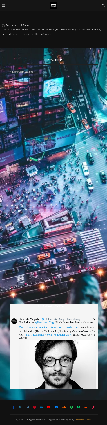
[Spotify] (71, 407)
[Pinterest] (34, 407)
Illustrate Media (83, 419)
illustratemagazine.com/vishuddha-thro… (49, 334)
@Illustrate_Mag (55, 319)
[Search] (103, 5)
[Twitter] (20, 407)
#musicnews (71, 327)
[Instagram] (27, 407)
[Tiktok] (93, 407)
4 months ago (73, 319)
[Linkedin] (41, 407)
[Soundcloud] (64, 407)
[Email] (56, 407)
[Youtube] (48, 407)
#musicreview (28, 327)
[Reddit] (85, 407)
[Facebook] (13, 407)
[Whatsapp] (78, 407)
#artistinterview (50, 327)
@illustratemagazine (22, 71)
